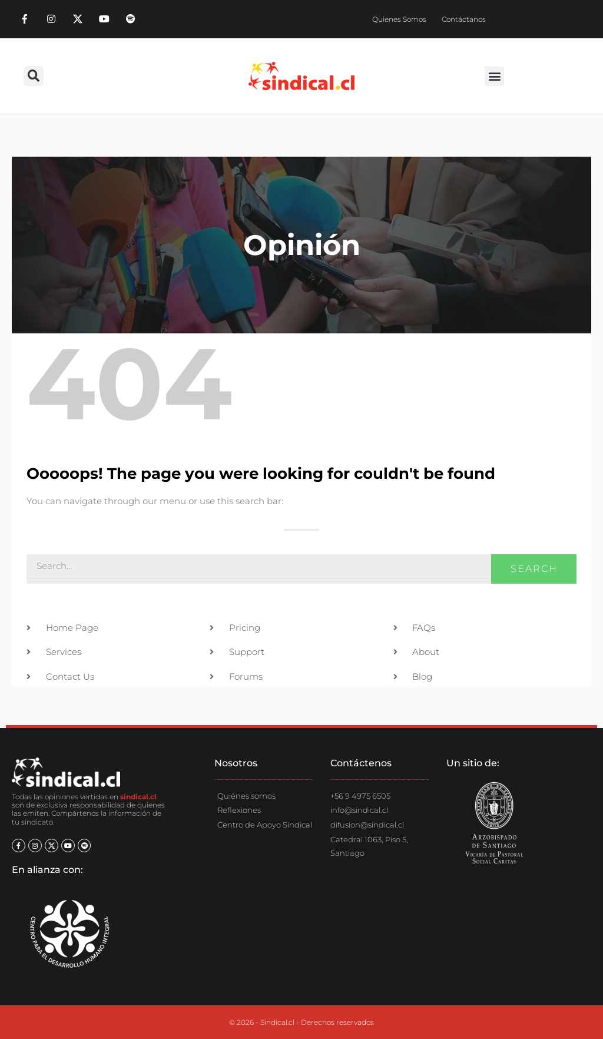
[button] (34, 76)
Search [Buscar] (534, 568)
